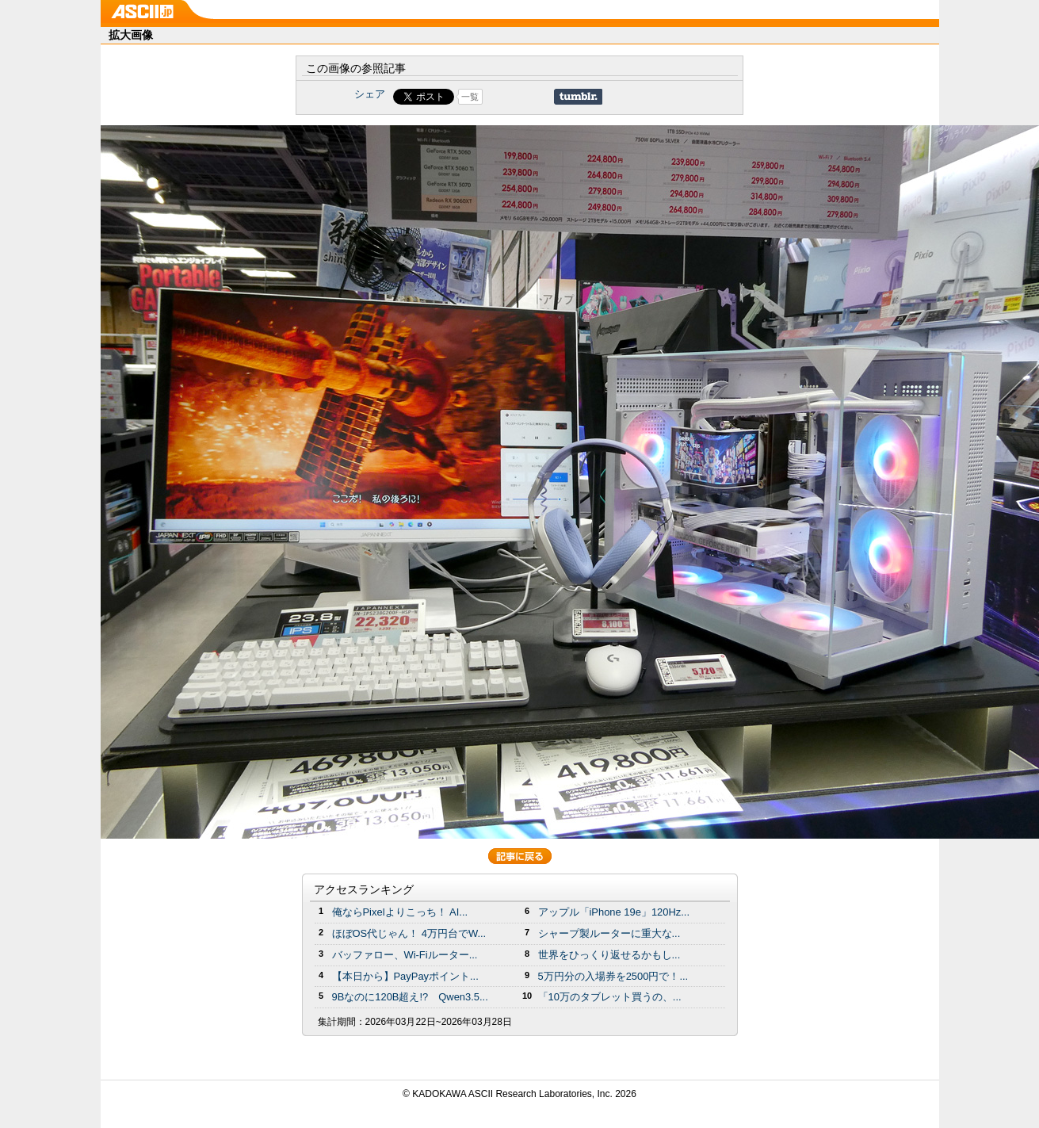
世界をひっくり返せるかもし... (609, 955)
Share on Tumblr (578, 97)
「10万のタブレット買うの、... (610, 997)
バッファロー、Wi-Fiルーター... (405, 955)
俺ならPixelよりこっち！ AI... (400, 912)
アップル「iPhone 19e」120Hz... (614, 912)
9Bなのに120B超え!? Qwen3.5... (410, 997)
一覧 (470, 96)
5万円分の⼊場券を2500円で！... (613, 976)
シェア (369, 94)
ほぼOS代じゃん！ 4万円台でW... (409, 933)
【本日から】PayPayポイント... (405, 976)
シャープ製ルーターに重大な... (609, 933)
